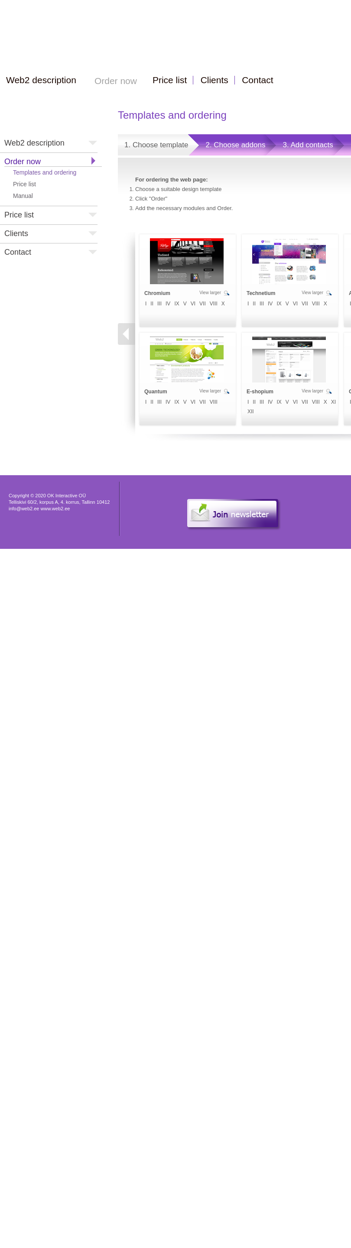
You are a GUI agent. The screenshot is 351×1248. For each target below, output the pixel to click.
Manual (23, 195)
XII (250, 411)
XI (333, 402)
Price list (24, 184)
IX (176, 304)
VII (202, 304)
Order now (22, 161)
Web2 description (34, 143)
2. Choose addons (235, 145)
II (151, 304)
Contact (17, 252)
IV (168, 304)
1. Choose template (156, 145)
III (159, 304)
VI (193, 304)
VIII (214, 304)
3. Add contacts (308, 145)
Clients (16, 233)
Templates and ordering (44, 172)
